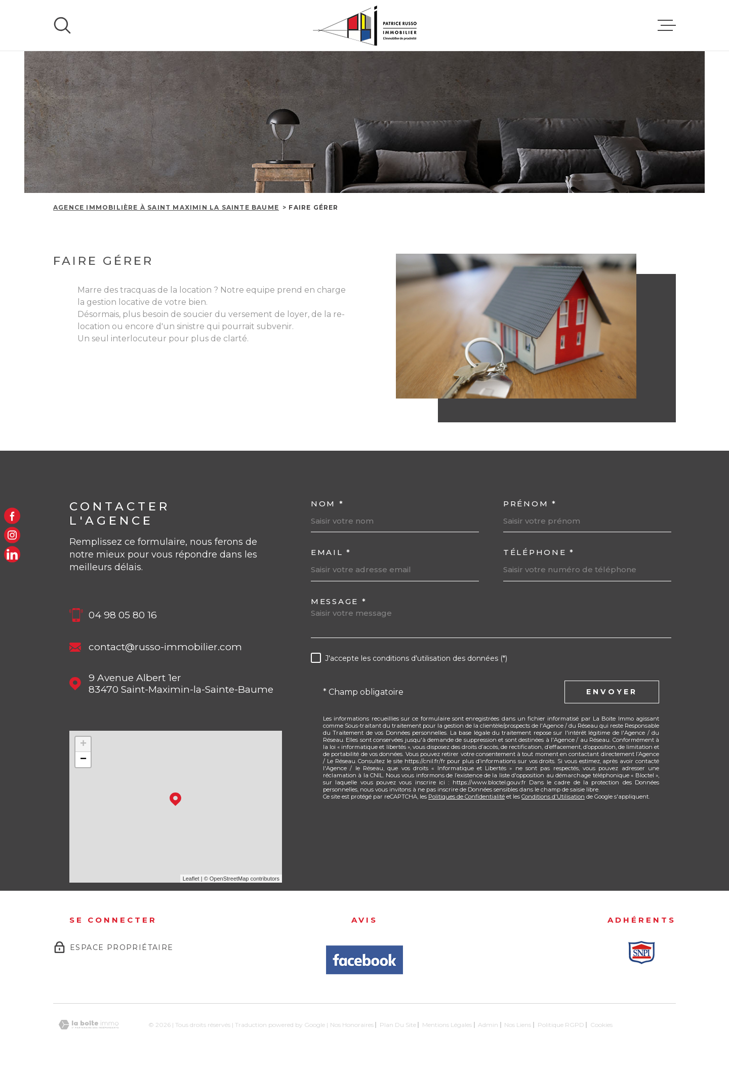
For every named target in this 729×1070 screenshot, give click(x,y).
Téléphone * (539, 552)
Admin (488, 1024)
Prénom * (530, 503)
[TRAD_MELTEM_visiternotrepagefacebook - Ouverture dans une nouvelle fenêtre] (12, 515)
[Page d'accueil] (365, 25)
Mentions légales (447, 1024)
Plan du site (398, 1024)
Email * (331, 552)
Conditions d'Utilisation (553, 796)
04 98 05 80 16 (123, 615)
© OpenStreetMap (226, 879)
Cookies (601, 1025)
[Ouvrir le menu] (667, 25)
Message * (339, 601)
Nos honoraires (352, 1024)
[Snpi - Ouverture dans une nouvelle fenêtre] (641, 952)
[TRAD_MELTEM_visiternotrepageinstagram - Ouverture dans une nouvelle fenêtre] (12, 535)
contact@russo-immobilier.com (165, 647)
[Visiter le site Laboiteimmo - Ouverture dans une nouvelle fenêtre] (88, 1024)
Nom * (327, 503)
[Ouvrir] (62, 25)
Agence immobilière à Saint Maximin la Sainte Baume (166, 207)
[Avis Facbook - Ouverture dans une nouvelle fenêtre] (364, 960)
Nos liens (517, 1024)
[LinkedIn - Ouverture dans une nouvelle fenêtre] (12, 554)
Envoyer (611, 691)
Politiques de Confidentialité (466, 796)
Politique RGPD (561, 1024)
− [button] (83, 759)
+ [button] (83, 744)
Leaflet (191, 879)
